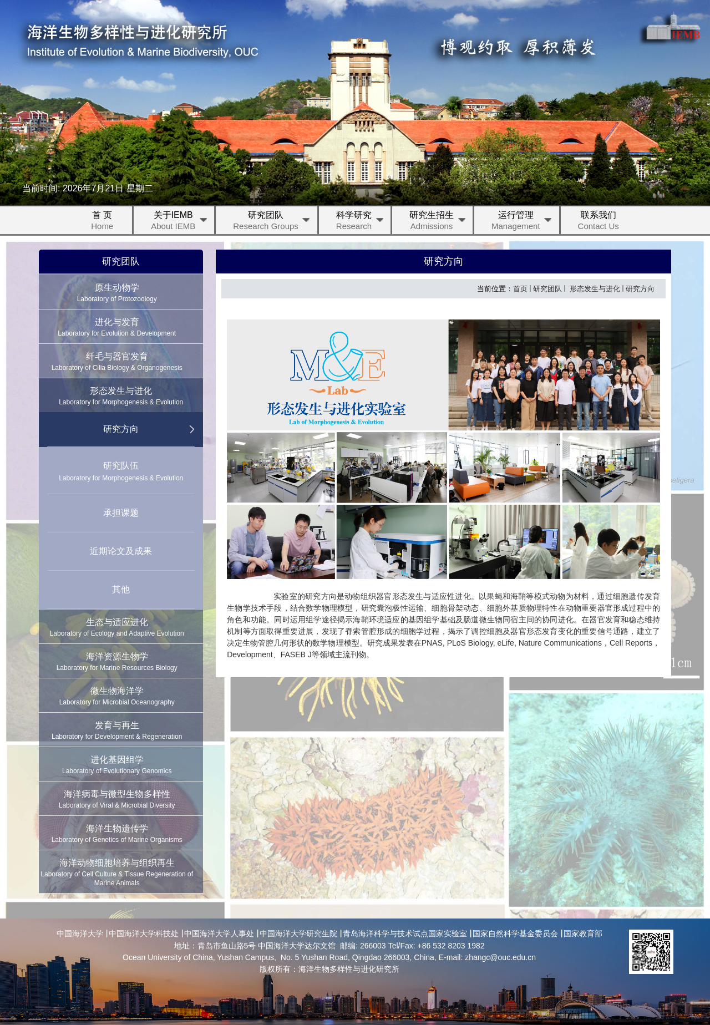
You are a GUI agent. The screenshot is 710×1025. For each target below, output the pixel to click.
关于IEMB (180, 222)
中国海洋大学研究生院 (298, 933)
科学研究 (360, 222)
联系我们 (598, 222)
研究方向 (640, 289)
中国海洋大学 (80, 933)
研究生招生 (438, 222)
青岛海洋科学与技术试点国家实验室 (405, 933)
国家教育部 (583, 933)
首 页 (102, 222)
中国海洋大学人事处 (219, 933)
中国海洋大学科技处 (144, 933)
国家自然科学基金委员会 (515, 933)
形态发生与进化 (593, 289)
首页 (520, 289)
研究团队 (272, 222)
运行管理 (522, 222)
